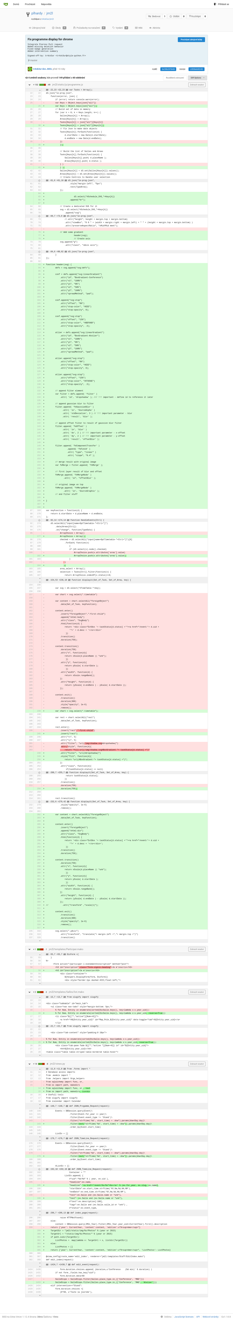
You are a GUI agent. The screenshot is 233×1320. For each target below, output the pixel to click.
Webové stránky (211, 1316)
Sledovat (154, 16)
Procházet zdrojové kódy (191, 39)
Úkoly (59, 27)
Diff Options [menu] (197, 78)
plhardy (37, 13)
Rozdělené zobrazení (175, 78)
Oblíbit (174, 16)
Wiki (138, 28)
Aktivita (154, 28)
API (198, 1316)
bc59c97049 (168, 69)
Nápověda (46, 4)
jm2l (49, 13)
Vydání (120, 27)
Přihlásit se (221, 4)
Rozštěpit (195, 16)
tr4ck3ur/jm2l (48, 19)
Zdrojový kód (37, 28)
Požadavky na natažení (89, 27)
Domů (16, 4)
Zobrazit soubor (197, 85)
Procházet (30, 4)
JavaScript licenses (184, 1316)
